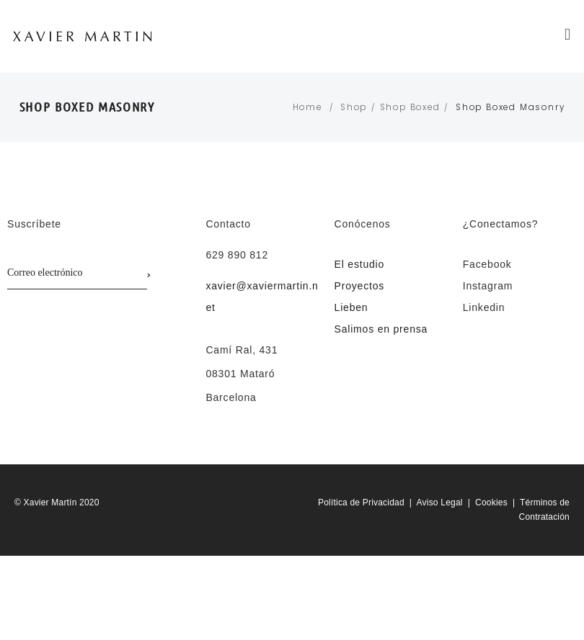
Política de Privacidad (361, 502)
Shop (353, 107)
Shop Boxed (410, 107)
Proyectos (359, 286)
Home (307, 107)
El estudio (359, 264)
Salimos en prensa (381, 329)
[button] (568, 34)
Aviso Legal (440, 502)
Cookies (491, 502)
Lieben (351, 307)
